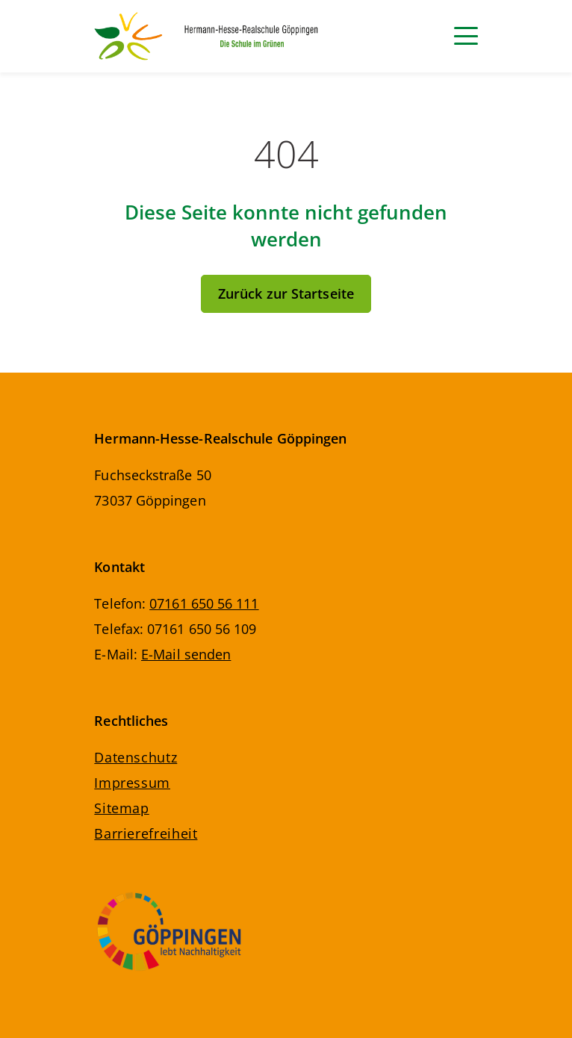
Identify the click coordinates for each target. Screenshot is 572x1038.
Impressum (132, 783)
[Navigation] (466, 36)
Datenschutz (135, 757)
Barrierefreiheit (145, 833)
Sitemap (121, 808)
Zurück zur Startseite (286, 293)
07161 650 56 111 (203, 603)
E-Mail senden (186, 654)
